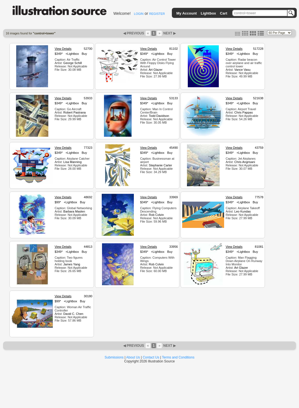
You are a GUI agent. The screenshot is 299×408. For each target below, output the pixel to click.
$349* (58, 53)
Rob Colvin (156, 214)
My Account (186, 13)
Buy (84, 53)
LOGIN (138, 13)
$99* (57, 202)
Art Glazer (156, 69)
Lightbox (208, 13)
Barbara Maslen (74, 211)
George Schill (72, 63)
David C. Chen (73, 313)
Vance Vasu (242, 69)
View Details (62, 48)
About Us (133, 357)
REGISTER (157, 13)
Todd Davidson (159, 115)
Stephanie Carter (160, 165)
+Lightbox (72, 53)
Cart (223, 13)
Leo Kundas (242, 211)
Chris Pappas (243, 112)
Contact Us (151, 357)
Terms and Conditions (178, 357)
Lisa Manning (72, 162)
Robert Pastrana (74, 112)
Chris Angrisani (244, 162)
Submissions (114, 357)
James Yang (71, 264)
